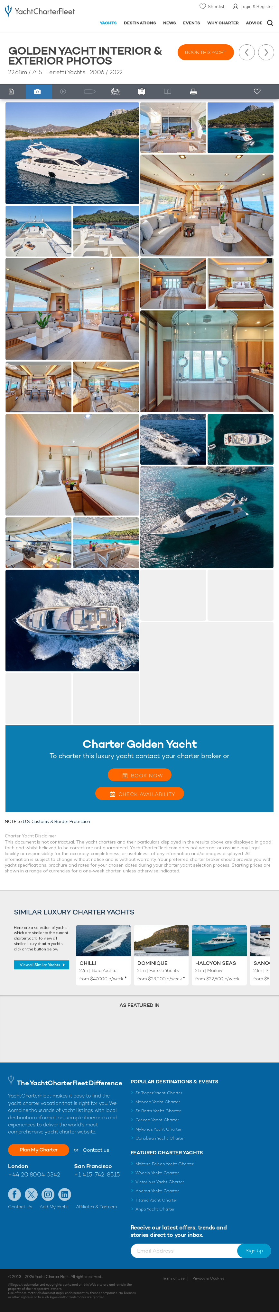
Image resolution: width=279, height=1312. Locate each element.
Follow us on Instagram (48, 1194)
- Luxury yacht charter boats (40, 11)
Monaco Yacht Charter (157, 1102)
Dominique (152, 963)
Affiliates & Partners (96, 1207)
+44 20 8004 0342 (34, 1174)
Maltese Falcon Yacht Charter (164, 1164)
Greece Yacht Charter (157, 1120)
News (169, 23)
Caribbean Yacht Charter (160, 1138)
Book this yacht (206, 52)
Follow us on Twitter (31, 1194)
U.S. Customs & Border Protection (56, 821)
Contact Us (20, 1207)
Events (191, 23)
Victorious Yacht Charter (159, 1182)
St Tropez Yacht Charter (158, 1093)
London (18, 1166)
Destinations (140, 23)
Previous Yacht (247, 52)
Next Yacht (266, 52)
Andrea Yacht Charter (157, 1191)
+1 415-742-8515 (97, 1174)
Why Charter (223, 23)
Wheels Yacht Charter (157, 1173)
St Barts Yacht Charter (158, 1111)
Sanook (265, 963)
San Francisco (93, 1166)
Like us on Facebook (14, 1194)
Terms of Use (173, 1278)
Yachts (108, 23)
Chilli (87, 963)
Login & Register (257, 6)
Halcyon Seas (215, 963)
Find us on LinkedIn (64, 1194)
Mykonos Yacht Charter (158, 1129)
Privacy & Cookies (208, 1278)
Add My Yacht (54, 1207)
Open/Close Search (270, 23)
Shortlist (216, 6)
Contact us (96, 1150)
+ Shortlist (258, 91)
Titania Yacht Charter (156, 1200)
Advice (254, 23)
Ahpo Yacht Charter (155, 1209)
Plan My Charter (39, 1149)
